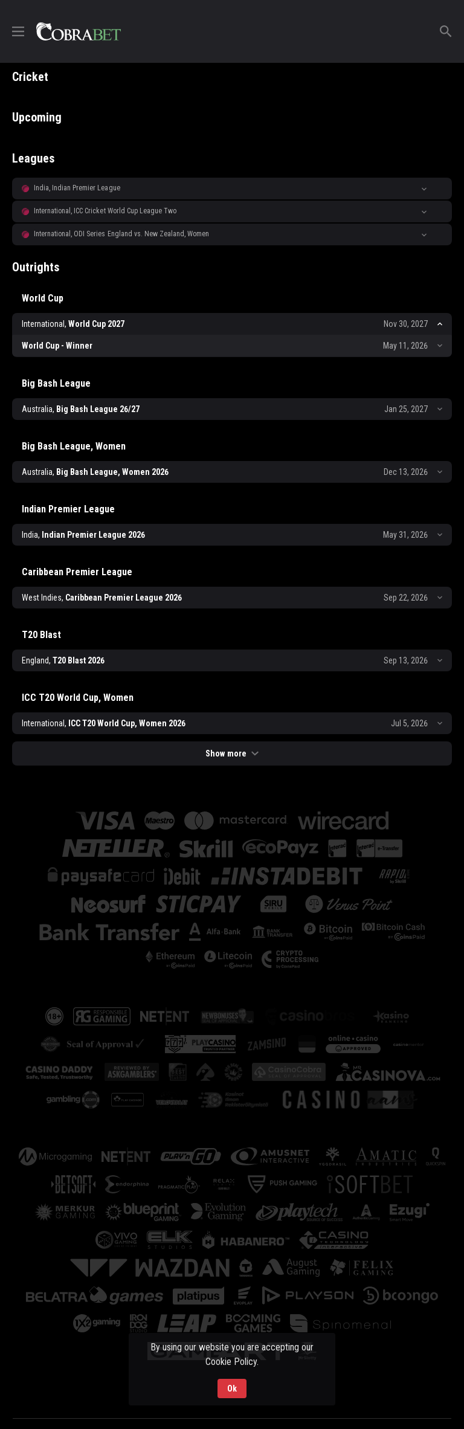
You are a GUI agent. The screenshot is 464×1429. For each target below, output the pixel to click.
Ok (232, 1388)
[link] (78, 31)
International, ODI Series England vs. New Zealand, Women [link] (121, 234)
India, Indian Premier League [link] (77, 188)
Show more (231, 753)
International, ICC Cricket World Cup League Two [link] (105, 211)
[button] (232, 188)
